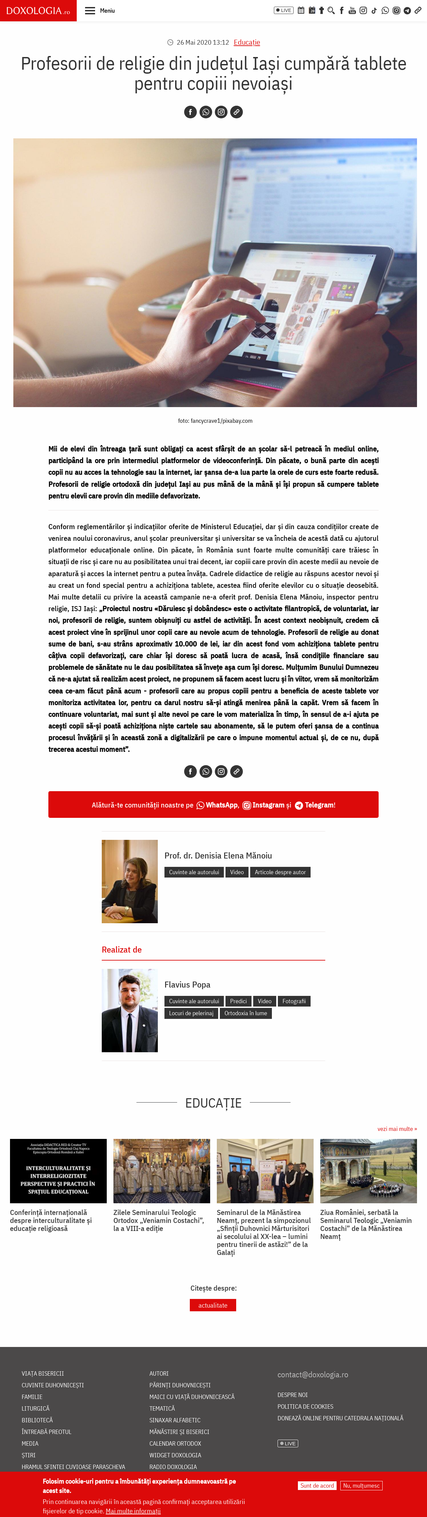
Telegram (319, 805)
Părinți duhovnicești (180, 1385)
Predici (238, 1001)
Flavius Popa (187, 984)
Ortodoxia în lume (246, 1013)
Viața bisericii (43, 1373)
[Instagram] (363, 9)
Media (30, 1443)
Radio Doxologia (173, 1467)
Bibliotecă (37, 1420)
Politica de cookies (305, 1406)
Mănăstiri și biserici (179, 1432)
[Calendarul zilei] (312, 9)
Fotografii (294, 1001)
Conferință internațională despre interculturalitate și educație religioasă (51, 1220)
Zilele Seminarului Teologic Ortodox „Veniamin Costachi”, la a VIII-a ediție (158, 1220)
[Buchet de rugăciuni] (321, 9)
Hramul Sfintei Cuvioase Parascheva (73, 1467)
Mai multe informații (133, 1511)
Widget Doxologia (175, 1455)
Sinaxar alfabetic (174, 1420)
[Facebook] (342, 9)
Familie (32, 1397)
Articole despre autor (280, 872)
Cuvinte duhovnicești (53, 1385)
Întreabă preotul (46, 1432)
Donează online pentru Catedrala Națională (340, 1418)
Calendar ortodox (175, 1443)
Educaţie (247, 42)
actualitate (213, 1305)
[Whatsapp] (205, 112)
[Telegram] (407, 9)
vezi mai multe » (397, 1129)
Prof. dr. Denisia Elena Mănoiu (218, 855)
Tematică (162, 1408)
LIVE (286, 10)
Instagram (269, 805)
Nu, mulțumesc (361, 1486)
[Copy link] (236, 112)
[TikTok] (374, 9)
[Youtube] (352, 9)
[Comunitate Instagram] (396, 9)
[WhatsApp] (385, 9)
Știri (29, 1455)
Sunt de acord (317, 1486)
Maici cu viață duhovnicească (192, 1397)
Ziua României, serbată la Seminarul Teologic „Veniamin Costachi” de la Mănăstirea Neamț (366, 1224)
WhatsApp (222, 805)
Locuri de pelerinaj (191, 1013)
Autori (159, 1373)
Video (237, 872)
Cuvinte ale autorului (194, 872)
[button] (100, 10)
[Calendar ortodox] (301, 9)
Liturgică (35, 1408)
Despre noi (293, 1395)
